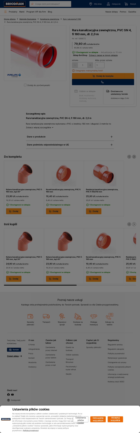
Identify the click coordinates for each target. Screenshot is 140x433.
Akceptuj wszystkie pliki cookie (115, 419)
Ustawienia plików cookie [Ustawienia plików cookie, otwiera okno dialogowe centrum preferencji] (80, 419)
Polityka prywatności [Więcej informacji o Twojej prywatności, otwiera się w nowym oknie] (31, 431)
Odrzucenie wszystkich (98, 419)
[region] (70, 419)
